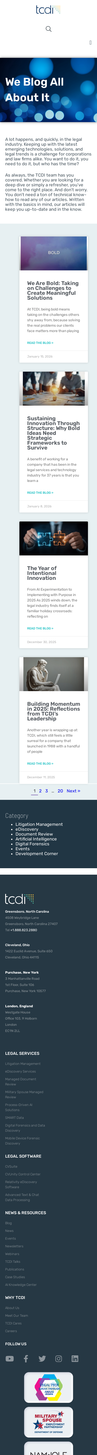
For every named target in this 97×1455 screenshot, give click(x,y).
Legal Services (22, 1053)
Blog (8, 1223)
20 (60, 790)
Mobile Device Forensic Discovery (22, 1140)
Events (23, 848)
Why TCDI (15, 1297)
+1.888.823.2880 (23, 930)
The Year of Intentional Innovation (42, 573)
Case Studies (15, 1277)
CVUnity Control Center (23, 1174)
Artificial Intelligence (36, 838)
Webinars (12, 1254)
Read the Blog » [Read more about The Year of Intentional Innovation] (40, 628)
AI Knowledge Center (21, 1285)
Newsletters (14, 1246)
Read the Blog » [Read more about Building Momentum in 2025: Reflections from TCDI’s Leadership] (40, 763)
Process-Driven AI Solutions (18, 1107)
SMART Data (14, 1118)
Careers (11, 1331)
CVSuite (11, 1166)
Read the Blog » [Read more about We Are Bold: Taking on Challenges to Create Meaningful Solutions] (40, 343)
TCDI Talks (12, 1262)
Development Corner (37, 853)
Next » (73, 790)
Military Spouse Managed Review (24, 1094)
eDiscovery (27, 829)
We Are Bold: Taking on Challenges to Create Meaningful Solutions (53, 290)
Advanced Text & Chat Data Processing (22, 1197)
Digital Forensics (32, 843)
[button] (90, 42)
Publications (14, 1269)
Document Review (34, 834)
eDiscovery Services (20, 1071)
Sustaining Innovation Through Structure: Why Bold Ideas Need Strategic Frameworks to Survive (53, 433)
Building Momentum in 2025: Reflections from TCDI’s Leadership (53, 711)
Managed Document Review (20, 1081)
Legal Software (23, 1156)
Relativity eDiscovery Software (21, 1184)
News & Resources (25, 1212)
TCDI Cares (13, 1323)
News (9, 1231)
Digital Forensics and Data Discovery (25, 1127)
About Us (12, 1308)
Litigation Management (39, 824)
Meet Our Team (16, 1315)
